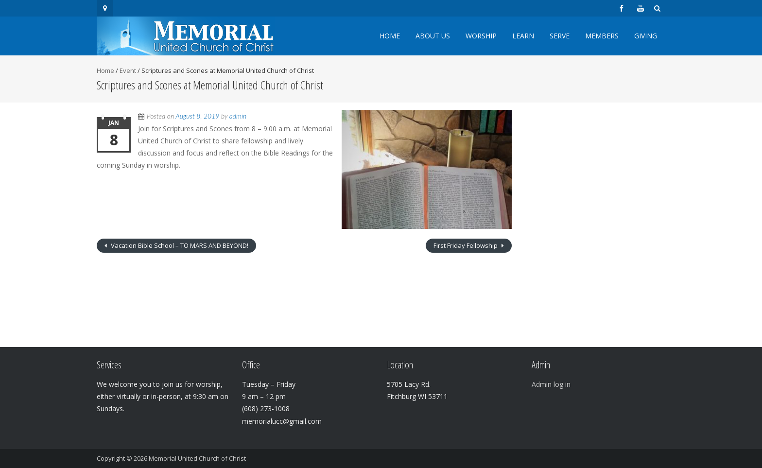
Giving (645, 35)
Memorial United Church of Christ (197, 458)
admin (237, 116)
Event (128, 70)
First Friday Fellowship (466, 245)
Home (390, 35)
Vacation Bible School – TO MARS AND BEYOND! (178, 245)
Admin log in (551, 384)
